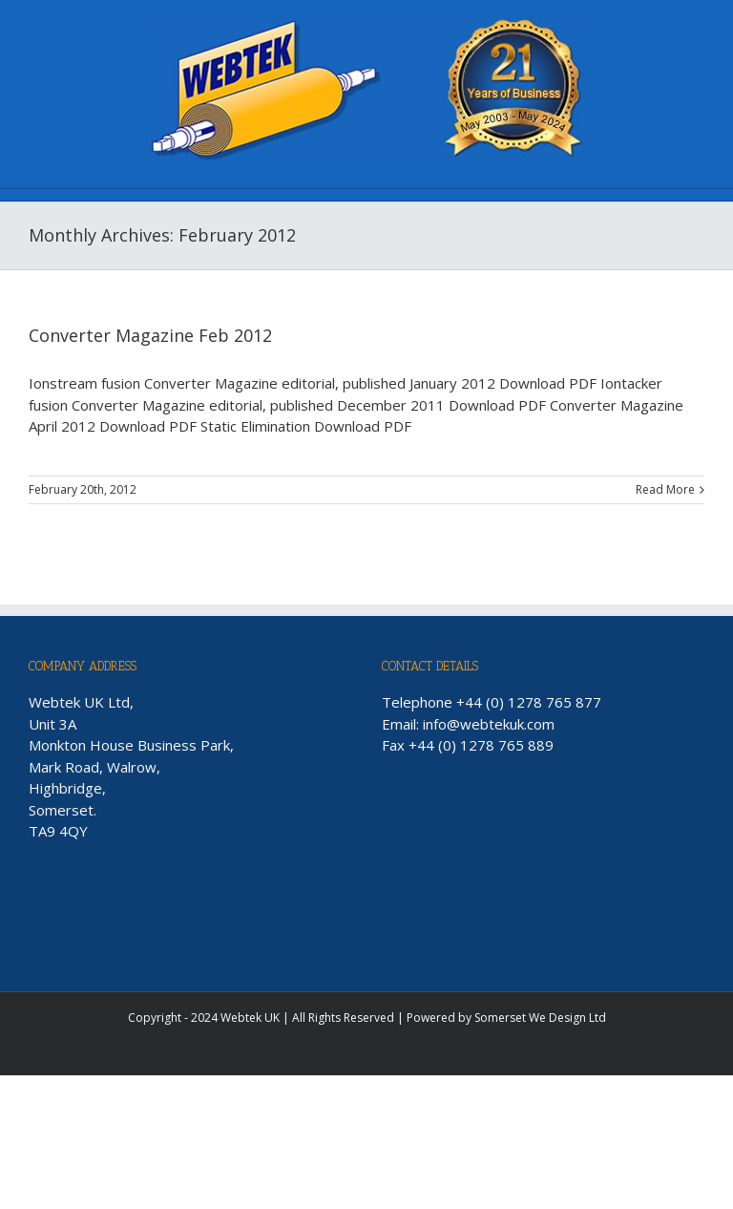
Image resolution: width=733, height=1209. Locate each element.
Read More (665, 489)
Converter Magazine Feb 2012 (150, 335)
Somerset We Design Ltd (540, 1017)
